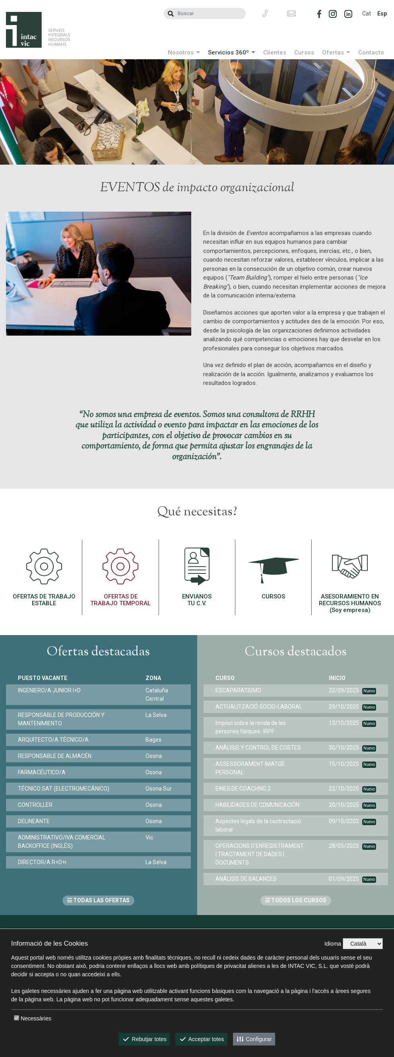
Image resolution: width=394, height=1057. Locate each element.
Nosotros (181, 52)
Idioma (332, 943)
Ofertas (333, 52)
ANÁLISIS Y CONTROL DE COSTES (258, 747)
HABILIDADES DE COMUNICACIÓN (257, 805)
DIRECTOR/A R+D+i (42, 862)
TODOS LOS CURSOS (295, 900)
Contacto (371, 52)
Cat (366, 13)
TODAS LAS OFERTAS (98, 900)
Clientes (274, 52)
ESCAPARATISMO (238, 690)
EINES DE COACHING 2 (243, 788)
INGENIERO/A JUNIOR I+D (49, 690)
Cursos (304, 52)
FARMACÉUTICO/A (42, 772)
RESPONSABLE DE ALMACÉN (54, 756)
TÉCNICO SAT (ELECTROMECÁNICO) (63, 788)
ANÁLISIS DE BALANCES (246, 879)
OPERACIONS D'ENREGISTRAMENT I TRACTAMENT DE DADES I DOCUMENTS (259, 854)
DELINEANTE (34, 821)
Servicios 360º (228, 52)
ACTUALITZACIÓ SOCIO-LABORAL (258, 706)
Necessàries (36, 1018)
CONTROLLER (35, 805)
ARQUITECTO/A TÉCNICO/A (53, 739)
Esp (382, 13)
